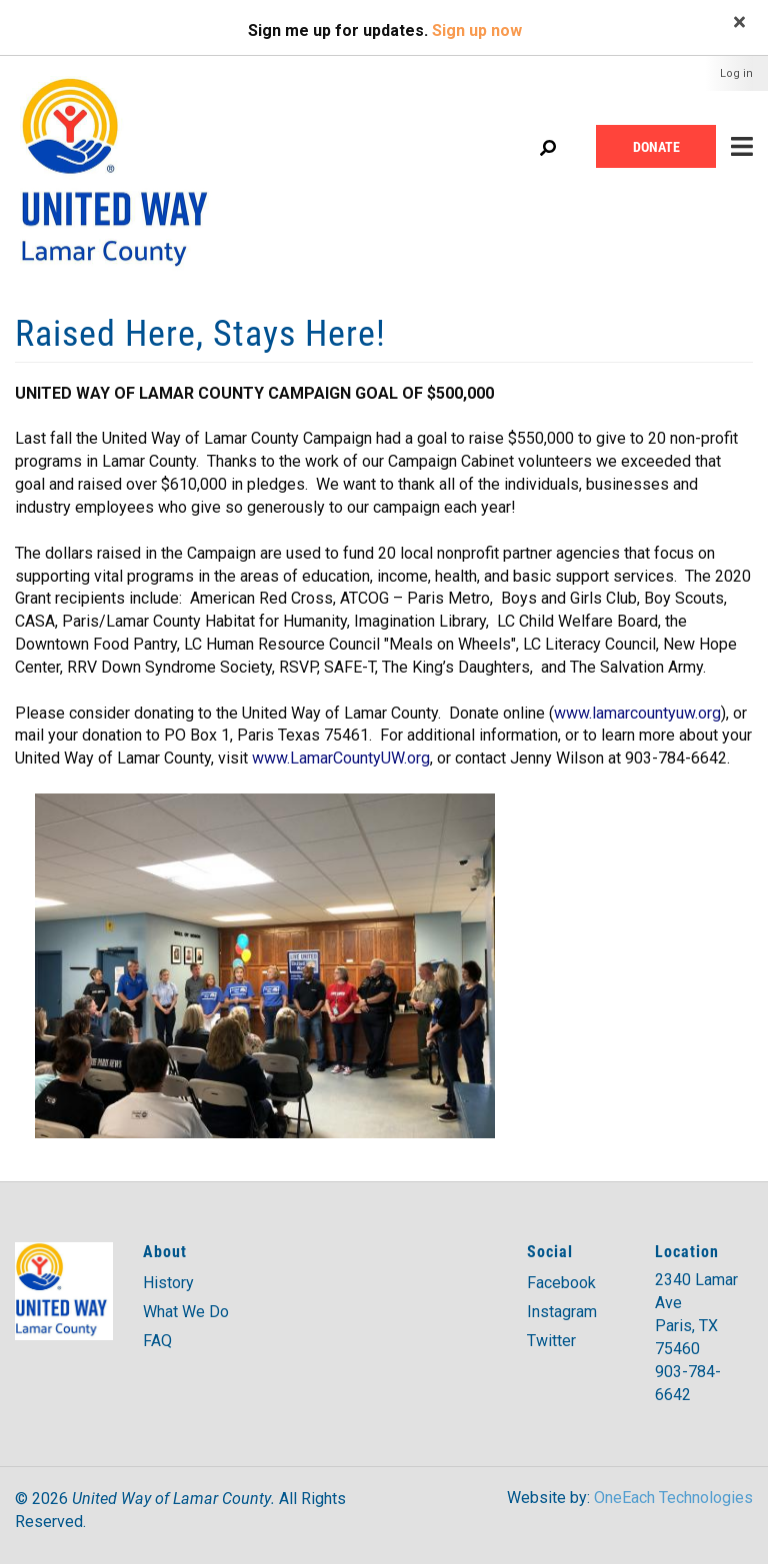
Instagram (562, 1311)
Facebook (561, 1282)
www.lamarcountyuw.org (637, 713)
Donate (656, 146)
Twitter (551, 1340)
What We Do (186, 1311)
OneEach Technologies (673, 1497)
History (168, 1282)
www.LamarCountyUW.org (341, 758)
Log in (736, 73)
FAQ (157, 1340)
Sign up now (477, 30)
